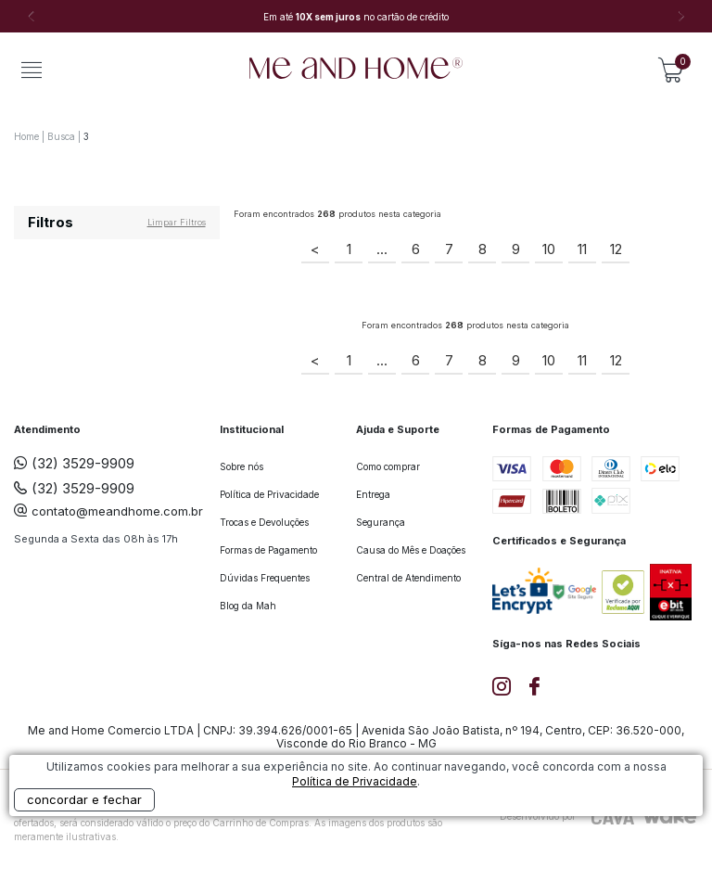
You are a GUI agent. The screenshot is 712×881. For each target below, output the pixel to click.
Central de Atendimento (408, 577)
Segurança (380, 522)
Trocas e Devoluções (264, 522)
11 (582, 249)
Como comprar (388, 466)
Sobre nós (241, 466)
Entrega (373, 494)
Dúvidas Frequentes (265, 577)
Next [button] (681, 16)
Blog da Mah (248, 605)
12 (616, 249)
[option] (356, 16)
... (382, 249)
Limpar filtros (176, 222)
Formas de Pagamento (268, 549)
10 (548, 249)
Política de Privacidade (269, 494)
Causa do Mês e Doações (410, 549)
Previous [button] (30, 16)
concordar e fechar (84, 799)
